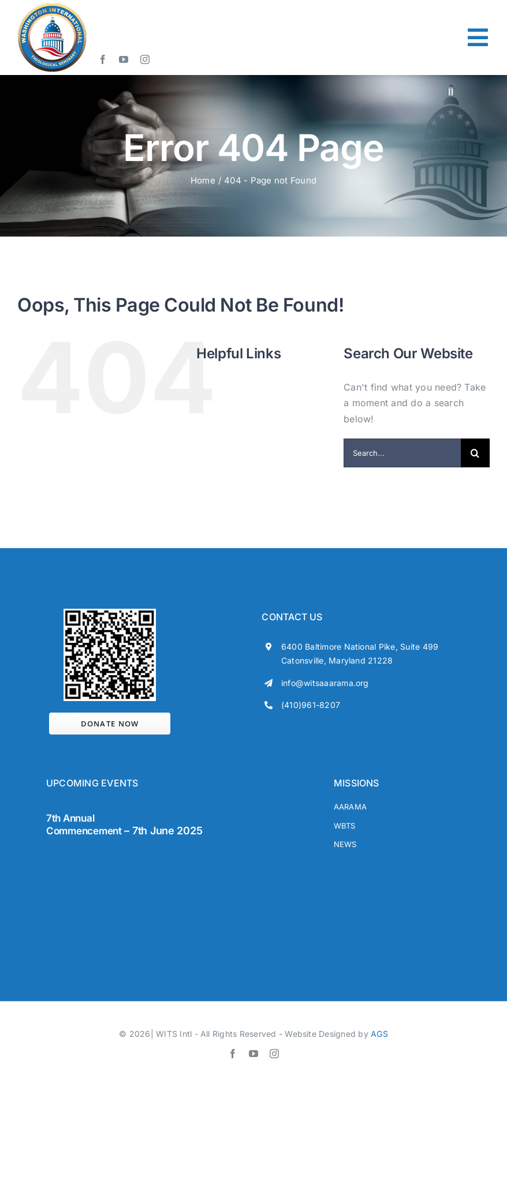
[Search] (475, 453)
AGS (379, 1034)
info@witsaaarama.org (325, 683)
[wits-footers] (92, 853)
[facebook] (102, 59)
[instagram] (145, 59)
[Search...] (402, 453)
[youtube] (123, 59)
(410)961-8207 (310, 705)
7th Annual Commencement (84, 824)
